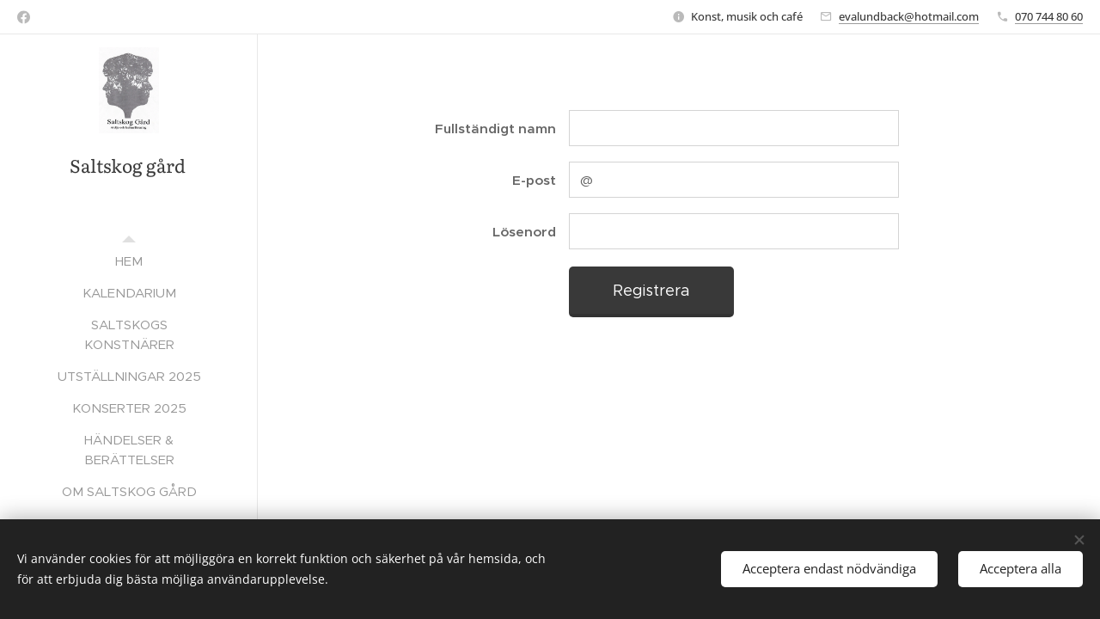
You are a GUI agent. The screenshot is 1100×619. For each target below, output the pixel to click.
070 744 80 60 (1049, 16)
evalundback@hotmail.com (909, 16)
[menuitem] (129, 261)
